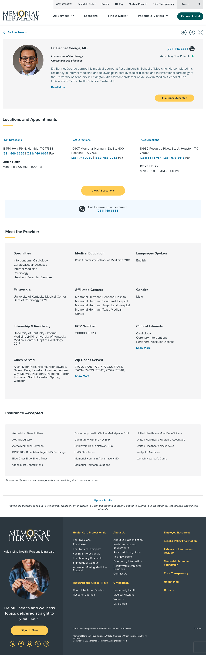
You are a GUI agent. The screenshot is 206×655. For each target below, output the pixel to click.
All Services (63, 16)
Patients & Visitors (153, 16)
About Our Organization (128, 540)
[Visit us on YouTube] (30, 643)
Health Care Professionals (89, 532)
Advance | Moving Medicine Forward (90, 569)
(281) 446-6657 (38, 153)
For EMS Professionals (86, 553)
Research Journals (84, 594)
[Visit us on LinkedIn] (13, 643)
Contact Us (120, 573)
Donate (106, 4)
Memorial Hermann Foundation (176, 563)
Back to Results (15, 32)
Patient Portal (190, 16)
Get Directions (13, 140)
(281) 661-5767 (151, 158)
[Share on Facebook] (192, 32)
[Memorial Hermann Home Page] (23, 14)
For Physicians (81, 540)
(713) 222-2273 (64, 4)
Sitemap (198, 628)
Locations (91, 16)
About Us (119, 532)
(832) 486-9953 (106, 158)
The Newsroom (122, 556)
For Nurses (79, 544)
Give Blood (120, 603)
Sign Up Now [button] (29, 630)
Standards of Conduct (86, 562)
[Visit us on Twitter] (38, 643)
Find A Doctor (117, 16)
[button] (103, 191)
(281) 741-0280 (82, 158)
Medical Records (138, 4)
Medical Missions (123, 594)
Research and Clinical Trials (90, 583)
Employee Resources (177, 532)
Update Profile (103, 500)
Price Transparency (163, 4)
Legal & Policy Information (180, 541)
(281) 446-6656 (180, 49)
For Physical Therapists (87, 549)
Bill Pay (119, 4)
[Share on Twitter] (200, 32)
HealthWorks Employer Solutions (127, 567)
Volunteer (119, 599)
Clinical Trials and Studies (88, 590)
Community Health (124, 590)
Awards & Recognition (127, 552)
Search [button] (190, 4)
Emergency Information (127, 561)
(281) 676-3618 (174, 158)
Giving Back (121, 583)
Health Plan (171, 581)
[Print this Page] (184, 32)
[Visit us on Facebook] (21, 643)
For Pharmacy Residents (87, 558)
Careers (169, 590)
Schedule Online (87, 4)
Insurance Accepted (174, 98)
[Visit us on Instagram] (46, 643)
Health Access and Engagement (124, 546)
